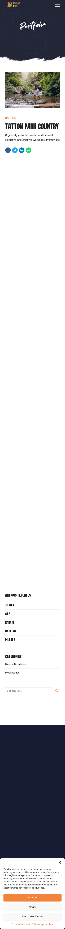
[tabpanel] (32, 90)
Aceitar (32, 897)
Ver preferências (32, 916)
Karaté (9, 622)
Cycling (10, 631)
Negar (32, 907)
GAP (7, 613)
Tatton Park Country (32, 126)
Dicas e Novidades (15, 664)
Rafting (10, 117)
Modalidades (12, 672)
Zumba (9, 605)
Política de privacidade (42, 924)
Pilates (10, 639)
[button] (60, 862)
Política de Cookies (21, 924)
